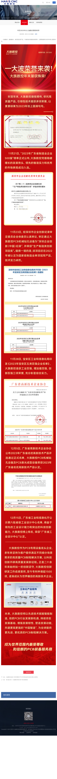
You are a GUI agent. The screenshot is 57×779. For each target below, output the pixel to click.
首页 (12, 18)
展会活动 (17, 22)
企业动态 (22, 18)
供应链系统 (39, 22)
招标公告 (31, 22)
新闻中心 (16, 18)
